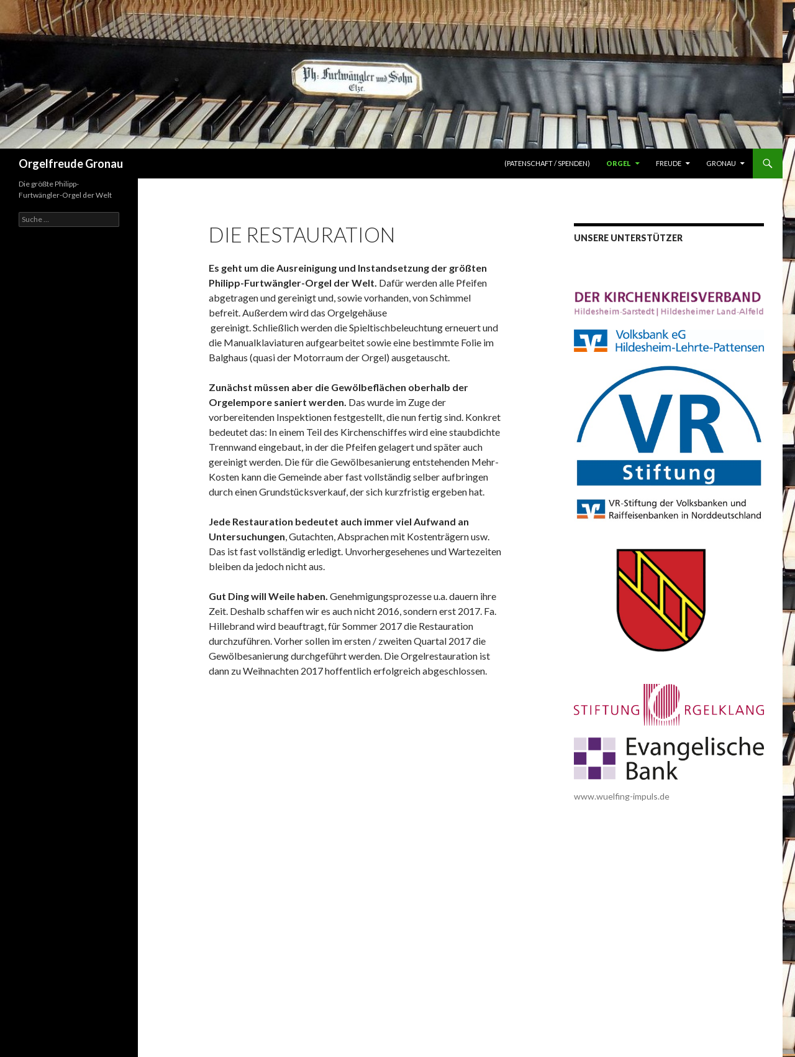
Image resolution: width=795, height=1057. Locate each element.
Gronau (721, 163)
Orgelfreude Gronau (71, 163)
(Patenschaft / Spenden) (547, 163)
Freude (668, 163)
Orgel (618, 163)
